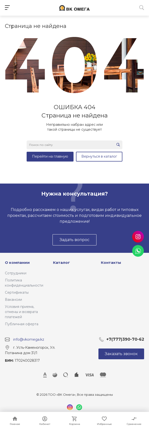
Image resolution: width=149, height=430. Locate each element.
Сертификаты (17, 292)
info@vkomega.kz (28, 339)
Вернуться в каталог (99, 156)
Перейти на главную (50, 156)
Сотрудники (15, 273)
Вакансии (13, 299)
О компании (17, 262)
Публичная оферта (21, 324)
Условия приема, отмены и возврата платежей (21, 311)
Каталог (61, 262)
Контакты (111, 262)
